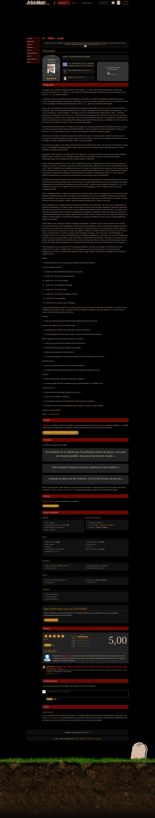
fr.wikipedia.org (53, 414)
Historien (102, 525)
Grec (69, 63)
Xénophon (113, 173)
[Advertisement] (77, 21)
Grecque (64, 525)
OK (85, 46)
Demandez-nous (51, 620)
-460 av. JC (67, 566)
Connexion (126, 4)
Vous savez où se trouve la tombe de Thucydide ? (60, 433)
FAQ (77, 738)
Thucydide (60, 38)
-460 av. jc (84, 63)
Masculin (53, 529)
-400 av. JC (63, 580)
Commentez (49, 673)
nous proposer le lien (54, 718)
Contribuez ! (114, 74)
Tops (74, 3)
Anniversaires (87, 3)
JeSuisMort (36, 3)
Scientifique (110, 525)
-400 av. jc (83, 66)
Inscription (126, 1)
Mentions (83, 738)
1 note (81, 635)
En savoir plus (102, 44)
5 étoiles (73, 636)
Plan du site (91, 738)
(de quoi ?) (86, 70)
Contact (98, 738)
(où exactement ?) (79, 77)
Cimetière (62, 3)
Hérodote (103, 108)
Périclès (74, 249)
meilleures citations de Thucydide (62, 490)
